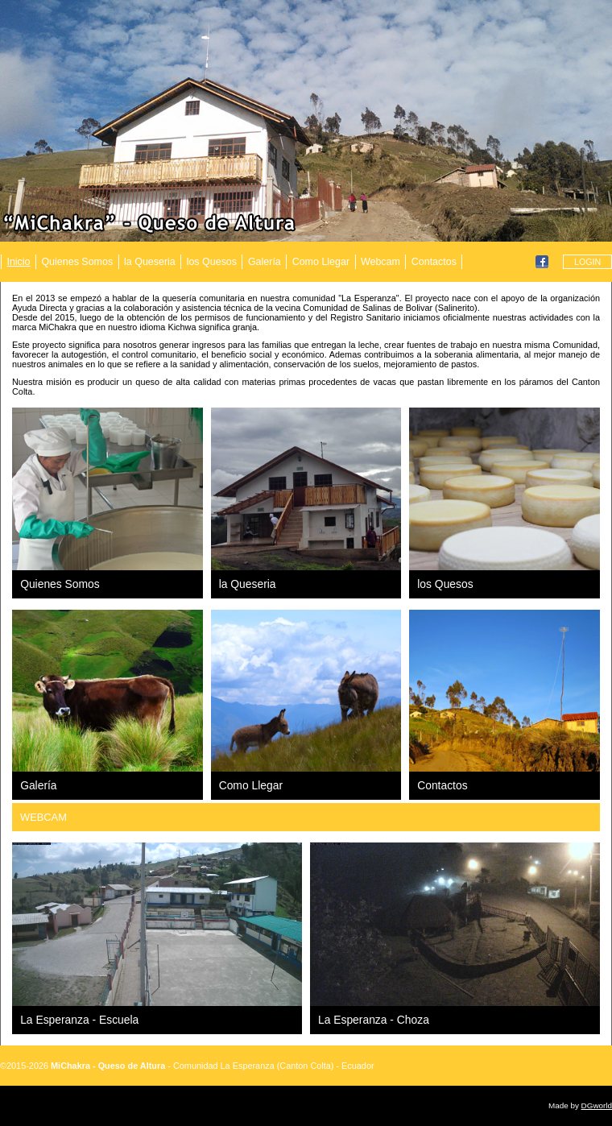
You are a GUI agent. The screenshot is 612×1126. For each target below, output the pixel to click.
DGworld (596, 1105)
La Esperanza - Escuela (79, 1019)
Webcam (380, 261)
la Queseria (150, 261)
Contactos (434, 261)
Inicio (18, 261)
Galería (264, 261)
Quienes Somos (77, 261)
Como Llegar (320, 261)
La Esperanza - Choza (373, 1019)
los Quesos (212, 261)
